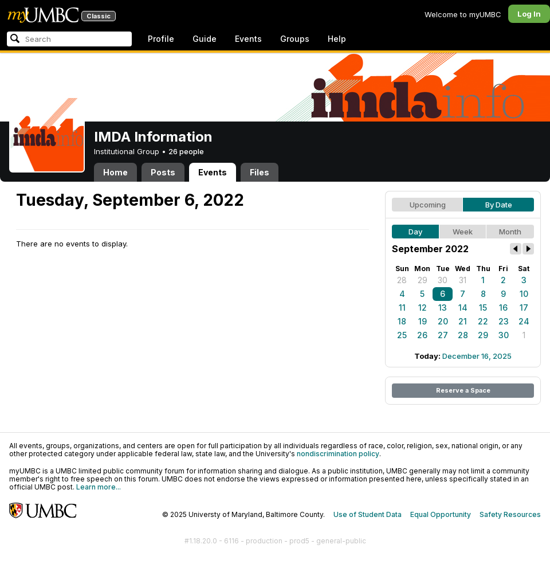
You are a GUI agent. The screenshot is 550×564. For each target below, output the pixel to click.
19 (422, 321)
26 (422, 335)
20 (443, 321)
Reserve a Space (463, 390)
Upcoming (428, 204)
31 (462, 280)
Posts (163, 172)
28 (402, 280)
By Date (498, 204)
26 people (186, 151)
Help (337, 39)
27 (443, 335)
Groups (294, 39)
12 (422, 307)
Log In (529, 13)
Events (248, 39)
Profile (161, 39)
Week (463, 231)
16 (503, 307)
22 (483, 321)
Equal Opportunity (440, 514)
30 (442, 280)
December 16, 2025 (477, 356)
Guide (204, 39)
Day (415, 231)
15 (483, 307)
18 (402, 321)
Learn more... (98, 487)
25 (402, 335)
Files (259, 172)
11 (402, 307)
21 (462, 321)
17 (524, 307)
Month (510, 231)
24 (523, 321)
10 (524, 294)
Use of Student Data (367, 514)
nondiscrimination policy (338, 453)
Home (115, 172)
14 (462, 307)
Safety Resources (510, 514)
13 (442, 307)
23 (503, 321)
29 (422, 280)
